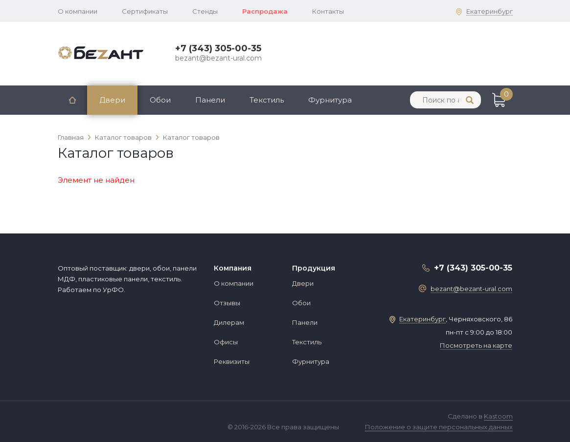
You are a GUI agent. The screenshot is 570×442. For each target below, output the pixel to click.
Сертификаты (145, 11)
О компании (77, 11)
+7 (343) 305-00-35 (218, 48)
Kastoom (498, 416)
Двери (112, 100)
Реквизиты (232, 361)
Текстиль (267, 100)
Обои (160, 100)
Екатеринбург (489, 11)
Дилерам (229, 322)
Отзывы (227, 303)
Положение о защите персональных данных (439, 427)
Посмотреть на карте (476, 345)
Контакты (328, 11)
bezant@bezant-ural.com (218, 58)
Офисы (226, 342)
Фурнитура (330, 100)
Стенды (205, 11)
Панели (210, 100)
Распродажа (265, 11)
